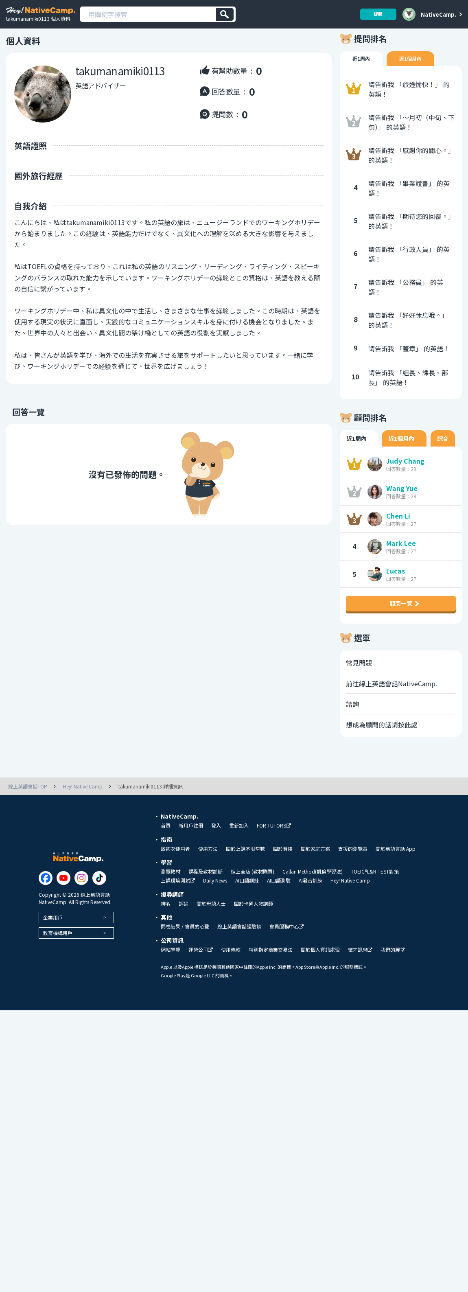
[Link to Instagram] (81, 909)
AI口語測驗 (279, 911)
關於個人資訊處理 (320, 980)
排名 (166, 934)
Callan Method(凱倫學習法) (312, 902)
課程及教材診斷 (205, 902)
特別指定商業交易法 (271, 980)
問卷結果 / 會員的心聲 (185, 957)
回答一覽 (22, 424)
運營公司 (200, 980)
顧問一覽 (401, 627)
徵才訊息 (360, 980)
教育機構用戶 (57, 963)
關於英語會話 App (396, 879)
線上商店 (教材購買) (252, 902)
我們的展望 (393, 980)
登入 (216, 856)
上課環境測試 (178, 911)
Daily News (215, 911)
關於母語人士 (211, 934)
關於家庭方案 (315, 879)
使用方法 (208, 879)
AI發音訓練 (310, 911)
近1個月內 (415, 72)
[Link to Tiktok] (99, 909)
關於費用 (283, 879)
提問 (375, 14)
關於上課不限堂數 (245, 879)
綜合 (444, 452)
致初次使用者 (175, 879)
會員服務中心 (286, 957)
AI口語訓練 (247, 911)
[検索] (225, 14)
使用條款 (231, 980)
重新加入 (239, 856)
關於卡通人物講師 (253, 934)
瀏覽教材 (170, 902)
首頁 (166, 856)
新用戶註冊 (191, 856)
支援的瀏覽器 (352, 879)
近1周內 (362, 72)
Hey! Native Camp (350, 911)
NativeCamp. (438, 14)
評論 (183, 934)
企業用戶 (53, 948)
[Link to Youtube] (63, 909)
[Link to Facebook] (45, 909)
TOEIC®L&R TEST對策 (375, 902)
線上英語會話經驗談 (239, 957)
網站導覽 (170, 980)
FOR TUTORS (274, 856)
